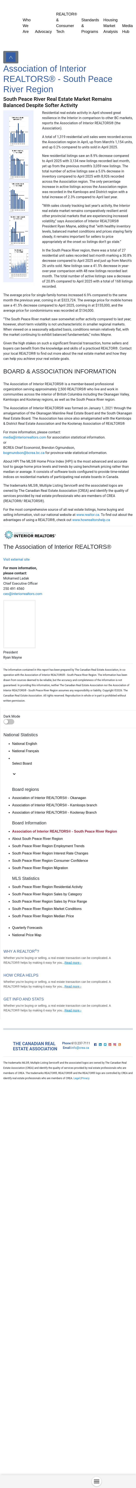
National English (24, 744)
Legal (77, 1078)
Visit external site (16, 559)
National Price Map (26, 935)
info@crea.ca (80, 1047)
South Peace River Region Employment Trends (48, 846)
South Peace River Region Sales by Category (47, 894)
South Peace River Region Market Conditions (47, 909)
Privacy (85, 1078)
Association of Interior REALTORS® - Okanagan (49, 798)
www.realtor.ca (87, 515)
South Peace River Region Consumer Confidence (50, 860)
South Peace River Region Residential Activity (47, 887)
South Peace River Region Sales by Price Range (49, 901)
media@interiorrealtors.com (24, 437)
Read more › (73, 962)
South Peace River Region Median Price (43, 916)
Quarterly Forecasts (27, 928)
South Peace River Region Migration (40, 868)
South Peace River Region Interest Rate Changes (50, 853)
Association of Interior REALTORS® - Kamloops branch (54, 805)
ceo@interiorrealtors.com (22, 594)
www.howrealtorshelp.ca (91, 520)
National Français (25, 751)
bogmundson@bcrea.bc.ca (23, 453)
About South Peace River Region (37, 839)
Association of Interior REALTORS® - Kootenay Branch (54, 812)
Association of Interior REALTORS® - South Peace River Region (64, 831)
